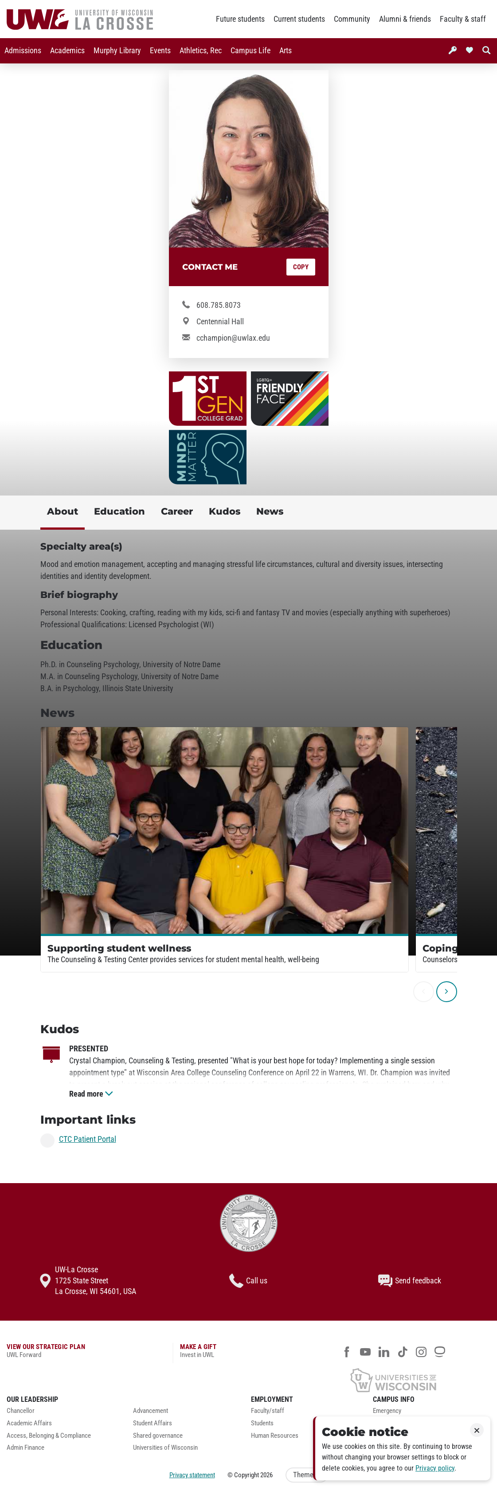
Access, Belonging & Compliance (49, 1436)
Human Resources (274, 1436)
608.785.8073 (218, 305)
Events (160, 50)
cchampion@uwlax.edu (233, 338)
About (62, 511)
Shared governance (158, 1436)
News (269, 511)
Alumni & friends (405, 19)
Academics (67, 50)
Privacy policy (434, 1468)
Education (119, 511)
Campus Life (250, 50)
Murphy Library (117, 50)
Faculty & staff (463, 19)
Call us (248, 1281)
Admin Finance (25, 1448)
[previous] (423, 991)
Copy (301, 267)
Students (262, 1423)
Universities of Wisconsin (165, 1448)
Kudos (224, 511)
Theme (307, 1475)
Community (352, 19)
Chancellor (21, 1411)
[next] (446, 991)
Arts (285, 50)
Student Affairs (152, 1423)
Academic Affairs (29, 1423)
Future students (240, 19)
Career (177, 511)
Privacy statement (192, 1475)
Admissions (22, 50)
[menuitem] (23, 50)
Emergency (387, 1411)
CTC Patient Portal (87, 1139)
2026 (266, 1475)
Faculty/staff (267, 1411)
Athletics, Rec (201, 50)
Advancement (150, 1411)
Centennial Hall (220, 321)
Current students (299, 19)
